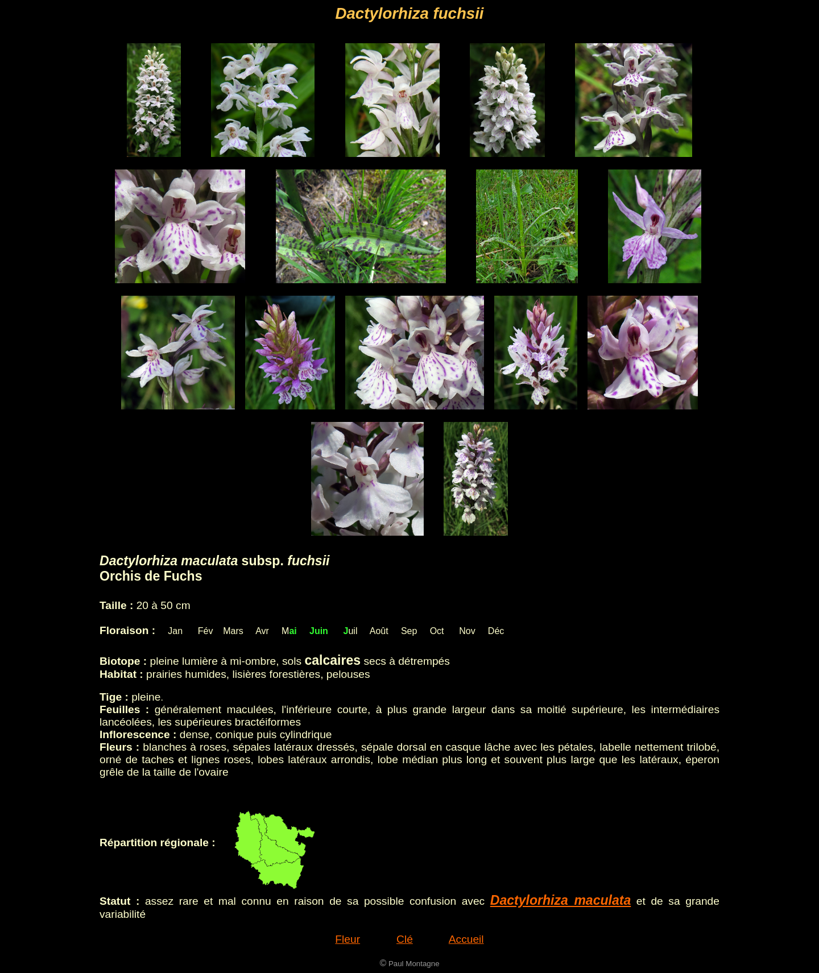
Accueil (466, 939)
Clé (404, 939)
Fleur (347, 939)
